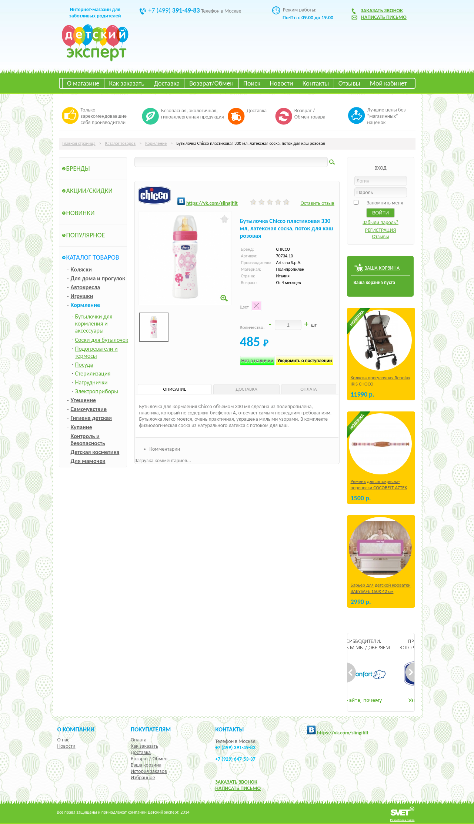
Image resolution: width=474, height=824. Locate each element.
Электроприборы (96, 391)
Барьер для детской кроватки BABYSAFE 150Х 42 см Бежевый (381, 591)
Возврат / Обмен (149, 758)
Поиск (251, 83)
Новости (281, 83)
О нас (63, 740)
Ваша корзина (146, 765)
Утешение (83, 400)
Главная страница (79, 143)
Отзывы (349, 83)
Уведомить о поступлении (304, 360)
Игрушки (82, 296)
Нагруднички (91, 382)
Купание (81, 427)
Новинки (80, 213)
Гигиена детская (91, 417)
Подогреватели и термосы (96, 352)
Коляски (81, 269)
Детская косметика (95, 452)
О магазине (83, 83)
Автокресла (85, 287)
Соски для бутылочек (101, 339)
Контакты (316, 83)
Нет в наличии (257, 360)
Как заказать (126, 83)
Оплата (139, 740)
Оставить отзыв (317, 203)
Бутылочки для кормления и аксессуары (94, 323)
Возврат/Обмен (211, 83)
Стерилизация (93, 373)
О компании (76, 729)
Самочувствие (89, 409)
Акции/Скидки (89, 191)
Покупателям (151, 729)
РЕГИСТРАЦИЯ (380, 230)
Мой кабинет (388, 83)
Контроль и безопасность (88, 440)
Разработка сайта (402, 820)
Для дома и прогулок (98, 278)
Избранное (143, 777)
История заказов (149, 771)
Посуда (84, 364)
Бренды (78, 168)
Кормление (156, 143)
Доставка (167, 83)
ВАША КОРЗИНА (382, 268)
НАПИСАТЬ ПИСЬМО (238, 788)
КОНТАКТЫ (229, 729)
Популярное (85, 235)
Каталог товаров (120, 143)
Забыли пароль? (380, 222)
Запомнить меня (385, 203)
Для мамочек (88, 460)
